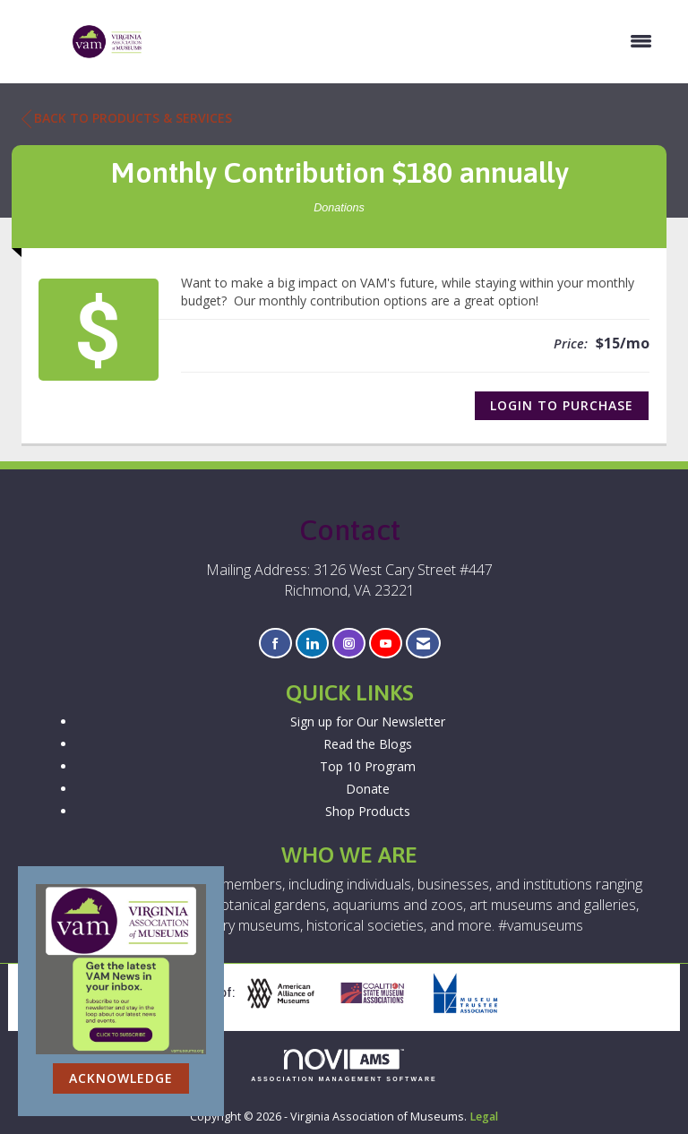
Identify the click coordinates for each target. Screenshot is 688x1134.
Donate (368, 788)
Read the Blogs (367, 743)
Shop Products (367, 811)
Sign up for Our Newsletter (367, 721)
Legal (483, 1116)
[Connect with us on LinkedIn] (312, 643)
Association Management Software (344, 1065)
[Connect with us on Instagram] (349, 643)
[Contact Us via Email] (423, 643)
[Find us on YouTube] (385, 643)
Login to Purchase (561, 405)
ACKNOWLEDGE (121, 1078)
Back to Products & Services (127, 118)
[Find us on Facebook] (275, 643)
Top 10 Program (368, 766)
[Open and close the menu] (407, 41)
